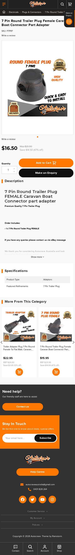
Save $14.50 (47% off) (31, 150)
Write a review (8, 35)
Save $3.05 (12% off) (12, 365)
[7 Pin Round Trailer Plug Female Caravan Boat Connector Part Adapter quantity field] (9, 170)
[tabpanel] (37, 87)
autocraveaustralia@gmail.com (37, 484)
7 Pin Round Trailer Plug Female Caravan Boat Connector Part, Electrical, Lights (55, 348)
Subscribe (45, 438)
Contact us (22, 406)
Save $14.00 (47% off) (49, 365)
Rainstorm (57, 536)
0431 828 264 (37, 489)
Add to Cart (46, 163)
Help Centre (37, 471)
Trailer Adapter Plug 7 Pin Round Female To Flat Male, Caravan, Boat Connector (19, 348)
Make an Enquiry (46, 173)
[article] (19, 342)
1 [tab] (37, 137)
